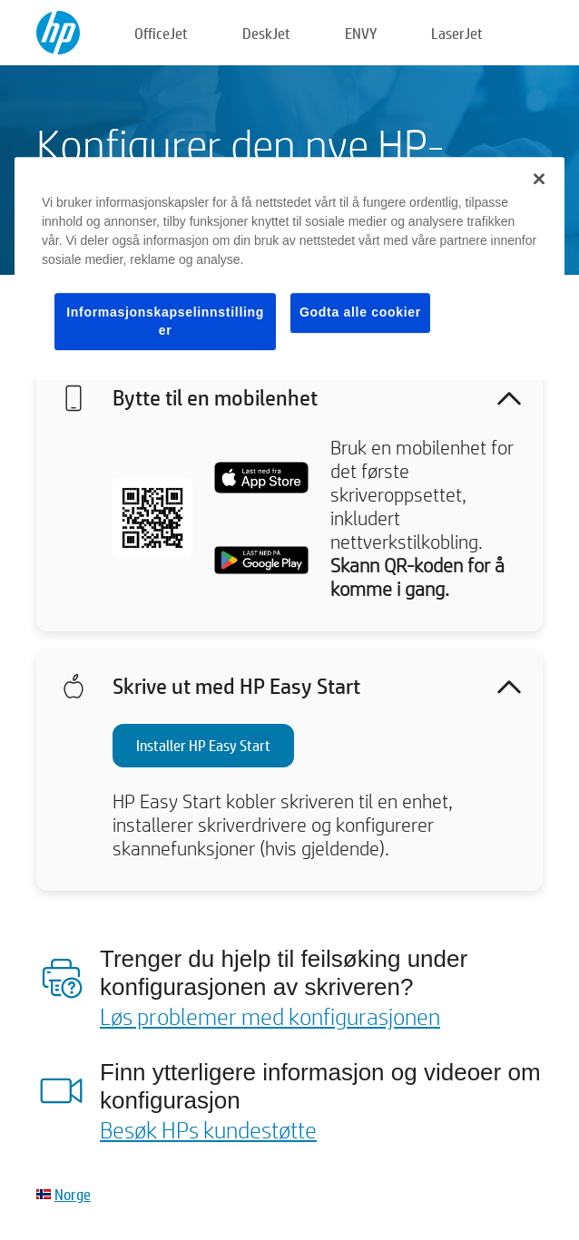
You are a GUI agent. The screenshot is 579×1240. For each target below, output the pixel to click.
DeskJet (266, 33)
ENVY (361, 33)
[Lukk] (539, 179)
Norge (72, 1194)
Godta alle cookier (360, 312)
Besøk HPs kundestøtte (208, 1129)
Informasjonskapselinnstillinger (165, 321)
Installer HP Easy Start (203, 745)
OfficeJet (161, 33)
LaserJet (457, 33)
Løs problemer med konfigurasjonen (270, 1015)
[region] (289, 268)
